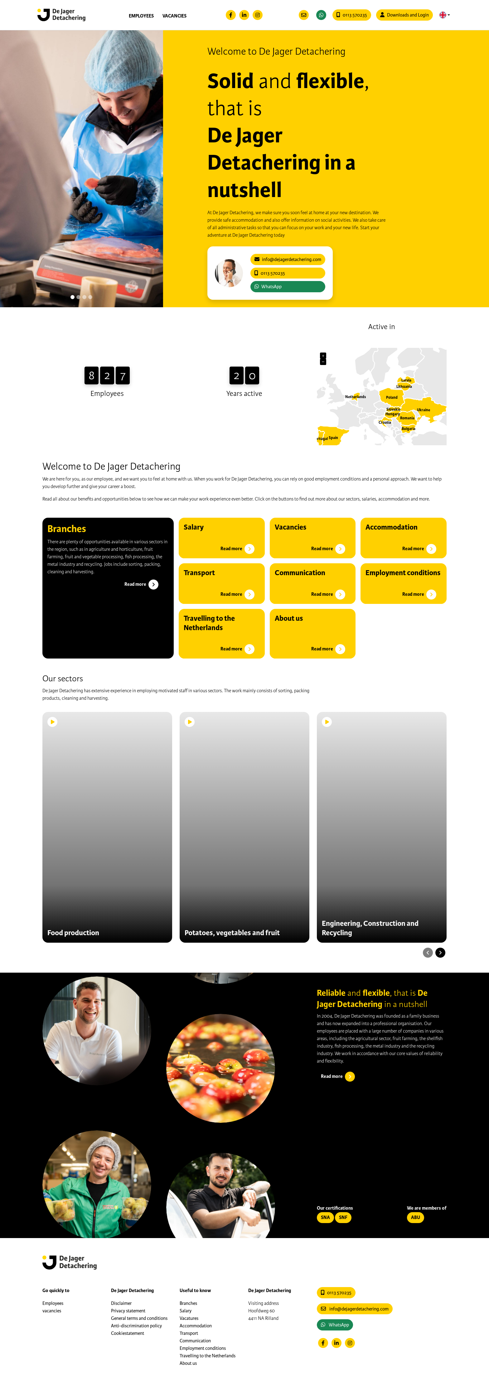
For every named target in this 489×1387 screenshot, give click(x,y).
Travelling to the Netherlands (207, 1356)
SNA (325, 1218)
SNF (343, 1218)
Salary (185, 1311)
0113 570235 (351, 15)
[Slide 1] (78, 297)
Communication (195, 1341)
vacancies (174, 16)
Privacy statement (128, 1311)
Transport (189, 1333)
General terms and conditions (139, 1318)
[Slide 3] (90, 297)
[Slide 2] (84, 297)
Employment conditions (203, 1348)
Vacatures (189, 1318)
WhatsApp (268, 286)
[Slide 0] (72, 297)
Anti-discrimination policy (136, 1326)
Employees (141, 16)
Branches (188, 1303)
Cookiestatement (127, 1333)
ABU (415, 1218)
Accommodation (196, 1326)
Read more (142, 585)
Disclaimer (121, 1303)
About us (188, 1363)
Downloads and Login (404, 15)
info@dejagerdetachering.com (355, 1309)
